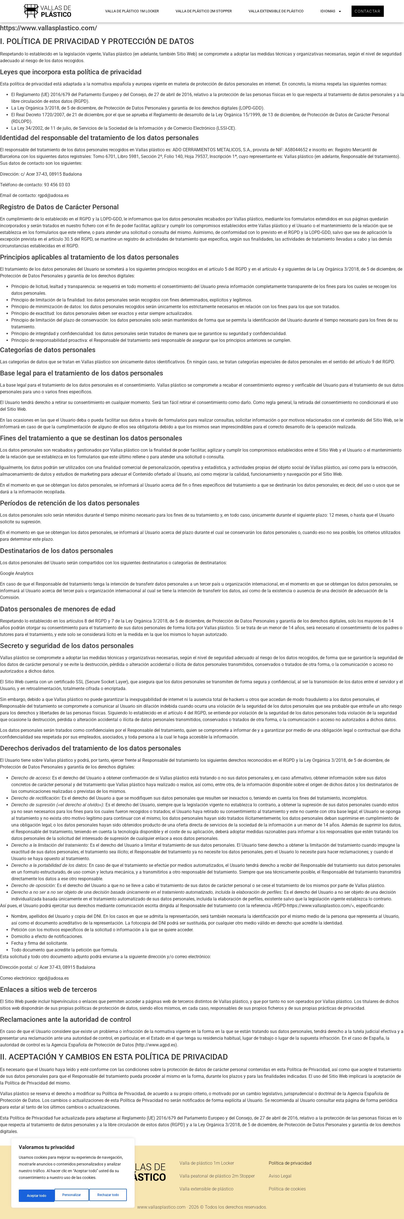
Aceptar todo (110, 1196)
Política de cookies (287, 1189)
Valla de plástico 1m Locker (127, 11)
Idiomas (326, 11)
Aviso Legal (280, 1176)
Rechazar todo (73, 1196)
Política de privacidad (290, 1163)
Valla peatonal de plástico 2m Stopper (217, 1176)
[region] (73, 1175)
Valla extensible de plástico (271, 11)
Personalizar (35, 1196)
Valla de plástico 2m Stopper (199, 11)
